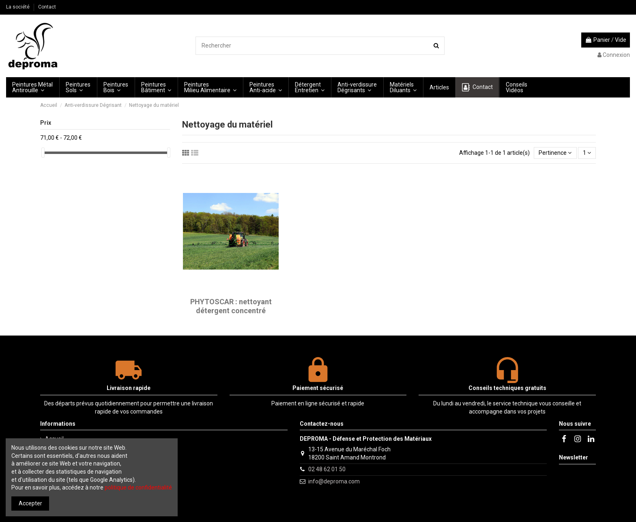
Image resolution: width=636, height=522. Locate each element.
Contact (47, 7)
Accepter (30, 503)
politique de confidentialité (138, 487)
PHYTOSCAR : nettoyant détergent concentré (231, 306)
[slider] (43, 152)
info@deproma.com (334, 481)
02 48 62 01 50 (327, 469)
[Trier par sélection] (555, 153)
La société (18, 7)
